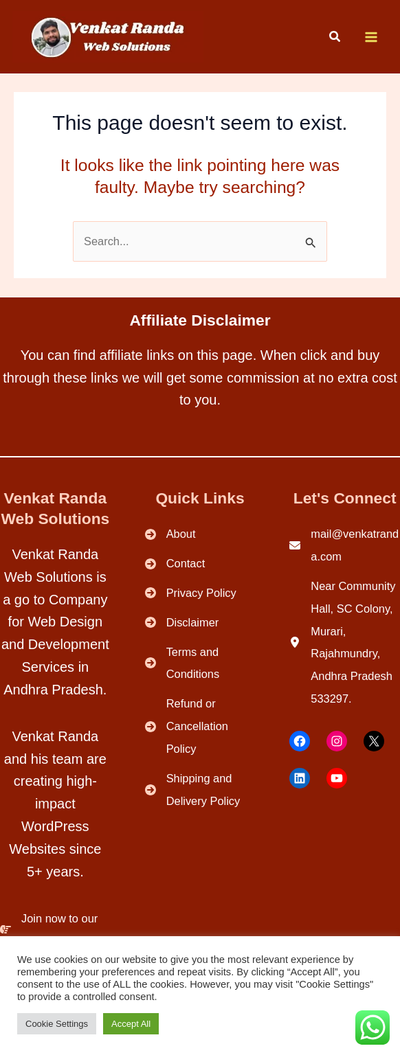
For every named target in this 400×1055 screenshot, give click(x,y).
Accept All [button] (131, 1024)
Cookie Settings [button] (56, 1024)
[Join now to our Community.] (55, 930)
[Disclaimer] (182, 622)
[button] (335, 38)
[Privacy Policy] (190, 593)
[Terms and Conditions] (200, 663)
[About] (170, 534)
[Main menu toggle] (370, 37)
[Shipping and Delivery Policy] (200, 790)
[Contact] (175, 563)
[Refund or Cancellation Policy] (200, 726)
